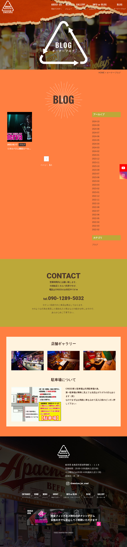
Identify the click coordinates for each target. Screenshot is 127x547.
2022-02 (95, 230)
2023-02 (95, 189)
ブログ (95, 245)
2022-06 (95, 215)
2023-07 (95, 174)
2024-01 (95, 155)
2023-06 (95, 177)
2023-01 (95, 192)
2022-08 (95, 207)
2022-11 (95, 200)
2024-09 (95, 125)
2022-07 (95, 211)
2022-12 (95, 196)
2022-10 (95, 203)
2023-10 (95, 166)
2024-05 (95, 140)
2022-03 (95, 226)
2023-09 (95, 170)
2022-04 (95, 222)
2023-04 (95, 181)
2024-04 (95, 144)
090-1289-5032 (66, 298)
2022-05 (95, 218)
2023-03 (95, 185)
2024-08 (95, 129)
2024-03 (95, 148)
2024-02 (95, 151)
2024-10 (95, 121)
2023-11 (95, 162)
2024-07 (95, 133)
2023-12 (95, 159)
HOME (102, 73)
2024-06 (95, 136)
